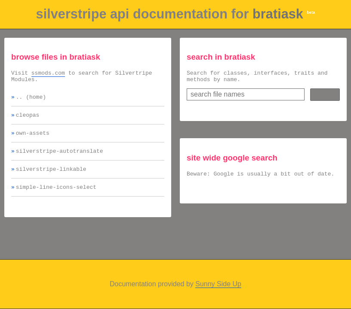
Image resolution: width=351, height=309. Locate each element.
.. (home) (31, 100)
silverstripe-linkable (51, 178)
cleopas (28, 120)
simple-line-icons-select (56, 197)
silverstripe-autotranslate (59, 158)
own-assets (32, 139)
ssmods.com (48, 74)
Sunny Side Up (218, 284)
